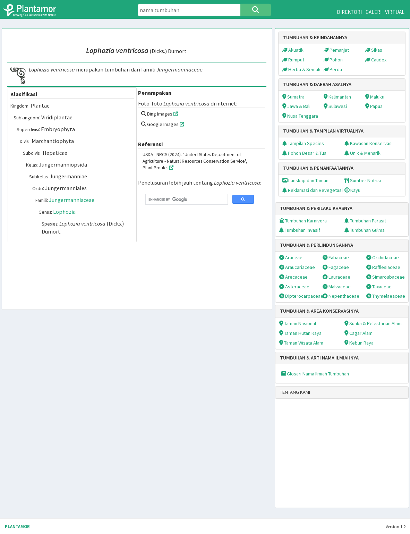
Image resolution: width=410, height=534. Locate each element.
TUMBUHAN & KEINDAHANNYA (315, 37)
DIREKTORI (349, 12)
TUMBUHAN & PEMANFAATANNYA (318, 168)
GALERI (374, 12)
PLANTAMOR (17, 526)
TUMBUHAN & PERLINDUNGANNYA (316, 245)
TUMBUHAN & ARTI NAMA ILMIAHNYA (319, 358)
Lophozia (64, 211)
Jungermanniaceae (71, 199)
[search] (185, 199)
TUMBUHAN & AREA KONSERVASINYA (319, 311)
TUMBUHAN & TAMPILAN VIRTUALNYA (323, 131)
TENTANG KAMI (295, 392)
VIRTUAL (394, 12)
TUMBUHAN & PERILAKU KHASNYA (316, 208)
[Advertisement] (332, 457)
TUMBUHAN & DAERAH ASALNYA (317, 84)
